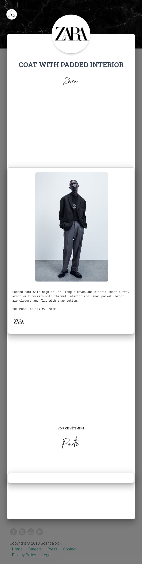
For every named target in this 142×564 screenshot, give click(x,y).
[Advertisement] (71, 131)
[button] (19, 321)
